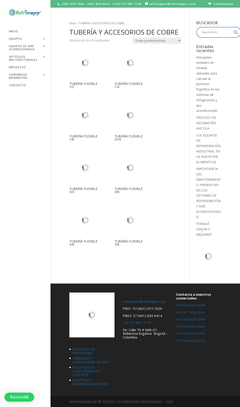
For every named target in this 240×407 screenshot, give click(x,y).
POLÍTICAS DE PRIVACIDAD (84, 351)
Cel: (125, 322)
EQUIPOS (15, 37)
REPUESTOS (17, 65)
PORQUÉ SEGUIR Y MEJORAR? (204, 229)
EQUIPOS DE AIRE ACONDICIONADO (22, 46)
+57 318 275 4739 (190, 333)
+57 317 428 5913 (190, 312)
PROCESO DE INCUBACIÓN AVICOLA (206, 122)
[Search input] (216, 32)
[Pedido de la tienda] (157, 41)
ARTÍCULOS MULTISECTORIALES (23, 56)
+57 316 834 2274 (190, 340)
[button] (19, 397)
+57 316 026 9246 (190, 319)
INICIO (13, 29)
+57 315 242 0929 (190, 305)
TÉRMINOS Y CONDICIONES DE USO (91, 360)
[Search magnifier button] (236, 32)
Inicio (72, 23)
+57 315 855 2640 (190, 326)
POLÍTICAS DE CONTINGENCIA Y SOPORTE (87, 371)
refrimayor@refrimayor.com (144, 301)
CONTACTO (17, 83)
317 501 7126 (140, 322)
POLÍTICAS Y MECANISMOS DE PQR (90, 382)
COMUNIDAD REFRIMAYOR (18, 74)
